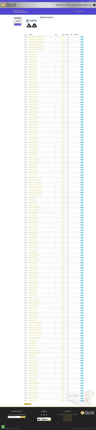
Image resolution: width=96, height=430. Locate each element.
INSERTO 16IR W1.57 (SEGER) (35, 332)
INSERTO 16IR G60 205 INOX (35, 260)
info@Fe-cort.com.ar (68, 419)
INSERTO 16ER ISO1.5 (33, 139)
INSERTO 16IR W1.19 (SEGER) (35, 327)
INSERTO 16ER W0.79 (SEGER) (35, 179)
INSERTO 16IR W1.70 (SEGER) (35, 335)
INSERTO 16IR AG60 (33, 247)
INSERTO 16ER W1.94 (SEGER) (35, 194)
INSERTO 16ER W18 (33, 204)
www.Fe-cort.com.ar (67, 420)
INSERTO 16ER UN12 (33, 167)
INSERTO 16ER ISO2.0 (33, 144)
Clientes (73, 5)
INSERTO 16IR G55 (33, 252)
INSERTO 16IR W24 (33, 360)
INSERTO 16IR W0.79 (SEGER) (35, 322)
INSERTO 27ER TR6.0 (33, 400)
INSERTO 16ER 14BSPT (34, 92)
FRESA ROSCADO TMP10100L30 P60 (36, 49)
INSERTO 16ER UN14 (33, 169)
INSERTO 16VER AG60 (33, 368)
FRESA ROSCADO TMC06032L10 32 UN (37, 41)
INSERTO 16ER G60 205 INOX (35, 122)
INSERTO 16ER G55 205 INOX (35, 117)
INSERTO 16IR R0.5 (33, 290)
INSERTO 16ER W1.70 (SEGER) (35, 192)
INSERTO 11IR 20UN (33, 69)
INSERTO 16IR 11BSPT (33, 225)
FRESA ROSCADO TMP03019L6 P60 (36, 44)
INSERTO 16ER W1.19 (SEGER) (35, 184)
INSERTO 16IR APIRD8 (33, 250)
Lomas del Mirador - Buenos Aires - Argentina (67, 414)
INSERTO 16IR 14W (33, 235)
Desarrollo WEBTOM (16, 428)
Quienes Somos (60, 5)
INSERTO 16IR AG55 (33, 245)
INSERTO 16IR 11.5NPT (34, 222)
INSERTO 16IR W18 (33, 347)
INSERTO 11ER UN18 (33, 66)
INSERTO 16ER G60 (33, 119)
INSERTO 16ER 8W (33, 102)
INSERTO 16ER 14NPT (33, 94)
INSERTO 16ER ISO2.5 (33, 147)
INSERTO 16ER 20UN (33, 99)
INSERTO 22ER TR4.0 (33, 385)
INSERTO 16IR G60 (33, 257)
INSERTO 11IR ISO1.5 (33, 77)
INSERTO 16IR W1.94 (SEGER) (35, 337)
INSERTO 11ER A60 (33, 64)
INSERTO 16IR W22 (33, 357)
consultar (63, 36)
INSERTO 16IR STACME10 (34, 300)
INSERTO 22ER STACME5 (34, 383)
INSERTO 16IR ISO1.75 (33, 280)
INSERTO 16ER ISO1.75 (33, 142)
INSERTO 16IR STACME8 (34, 305)
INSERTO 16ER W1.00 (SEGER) (35, 182)
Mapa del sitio (86, 428)
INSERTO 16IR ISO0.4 (33, 262)
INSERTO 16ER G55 (33, 114)
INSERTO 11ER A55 (33, 61)
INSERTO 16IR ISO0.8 (33, 270)
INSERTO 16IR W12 (33, 342)
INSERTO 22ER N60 (33, 380)
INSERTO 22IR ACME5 (33, 390)
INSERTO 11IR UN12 (33, 82)
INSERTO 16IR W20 (33, 355)
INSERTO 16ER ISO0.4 (33, 127)
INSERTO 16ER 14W (33, 97)
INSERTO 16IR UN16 (33, 315)
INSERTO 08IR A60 (33, 59)
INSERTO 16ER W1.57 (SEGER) (35, 189)
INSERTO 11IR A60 (33, 74)
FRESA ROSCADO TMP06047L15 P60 (36, 46)
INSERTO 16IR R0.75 (33, 292)
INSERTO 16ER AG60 (33, 109)
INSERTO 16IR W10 (33, 340)
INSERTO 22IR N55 (33, 395)
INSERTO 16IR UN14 (33, 312)
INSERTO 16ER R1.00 (33, 157)
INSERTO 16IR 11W (33, 227)
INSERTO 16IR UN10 (33, 307)
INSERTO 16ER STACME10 (34, 159)
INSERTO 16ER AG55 (33, 107)
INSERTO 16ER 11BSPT (34, 87)
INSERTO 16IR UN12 (33, 310)
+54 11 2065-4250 (68, 415)
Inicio (75, 11)
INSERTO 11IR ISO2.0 (33, 79)
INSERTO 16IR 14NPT (33, 232)
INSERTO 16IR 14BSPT (33, 230)
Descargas (79, 5)
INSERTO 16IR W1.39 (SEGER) (35, 330)
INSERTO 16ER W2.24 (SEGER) (35, 207)
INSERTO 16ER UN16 (33, 172)
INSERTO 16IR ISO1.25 (33, 275)
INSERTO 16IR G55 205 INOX (35, 255)
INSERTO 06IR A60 (33, 54)
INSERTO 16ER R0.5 (33, 152)
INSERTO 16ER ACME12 (34, 104)
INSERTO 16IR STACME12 (34, 302)
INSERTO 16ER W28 (33, 220)
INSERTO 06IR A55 (33, 51)
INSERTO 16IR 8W (32, 240)
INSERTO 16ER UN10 (33, 164)
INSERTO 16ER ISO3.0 (33, 149)
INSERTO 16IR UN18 (33, 317)
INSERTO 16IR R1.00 (33, 295)
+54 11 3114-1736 (68, 418)
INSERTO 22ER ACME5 (33, 373)
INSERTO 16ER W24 (33, 217)
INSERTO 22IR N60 (33, 398)
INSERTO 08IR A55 (33, 56)
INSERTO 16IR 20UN (33, 237)
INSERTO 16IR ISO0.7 (33, 267)
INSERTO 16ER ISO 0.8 (33, 124)
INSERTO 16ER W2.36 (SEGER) (35, 209)
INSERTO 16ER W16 (33, 202)
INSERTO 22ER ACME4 (33, 370)
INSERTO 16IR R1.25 (33, 297)
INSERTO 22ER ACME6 (33, 375)
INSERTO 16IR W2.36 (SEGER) (35, 352)
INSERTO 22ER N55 (33, 378)
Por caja (82, 39)
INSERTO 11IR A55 (33, 72)
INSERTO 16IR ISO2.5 (33, 285)
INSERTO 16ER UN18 (33, 174)
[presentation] (16, 421)
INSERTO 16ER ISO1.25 (33, 137)
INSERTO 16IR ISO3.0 (33, 287)
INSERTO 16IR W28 (33, 362)
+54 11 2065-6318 (68, 416)
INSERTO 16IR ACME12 (33, 242)
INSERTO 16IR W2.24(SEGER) (35, 350)
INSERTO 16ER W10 (33, 197)
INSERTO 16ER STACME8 (34, 162)
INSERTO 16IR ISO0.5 (33, 265)
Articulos (67, 5)
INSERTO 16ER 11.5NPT (34, 84)
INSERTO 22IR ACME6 (33, 393)
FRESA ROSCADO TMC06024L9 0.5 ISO (37, 36)
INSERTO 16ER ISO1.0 (33, 134)
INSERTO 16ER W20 (33, 212)
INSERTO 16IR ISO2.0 (33, 282)
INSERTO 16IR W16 (33, 345)
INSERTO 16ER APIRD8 (34, 112)
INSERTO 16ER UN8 (33, 177)
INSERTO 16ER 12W (33, 89)
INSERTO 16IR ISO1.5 (33, 277)
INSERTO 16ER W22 (33, 214)
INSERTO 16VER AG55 (33, 365)
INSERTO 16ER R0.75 (33, 154)
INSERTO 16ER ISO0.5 (33, 129)
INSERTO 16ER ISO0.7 (33, 132)
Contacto (86, 5)
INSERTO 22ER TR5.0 (33, 388)
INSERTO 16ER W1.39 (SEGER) (35, 187)
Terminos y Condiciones (78, 428)
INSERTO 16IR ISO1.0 (33, 272)
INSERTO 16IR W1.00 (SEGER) (35, 325)
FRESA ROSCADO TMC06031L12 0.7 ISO (37, 39)
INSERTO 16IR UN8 (33, 320)
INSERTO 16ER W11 (33, 199)
